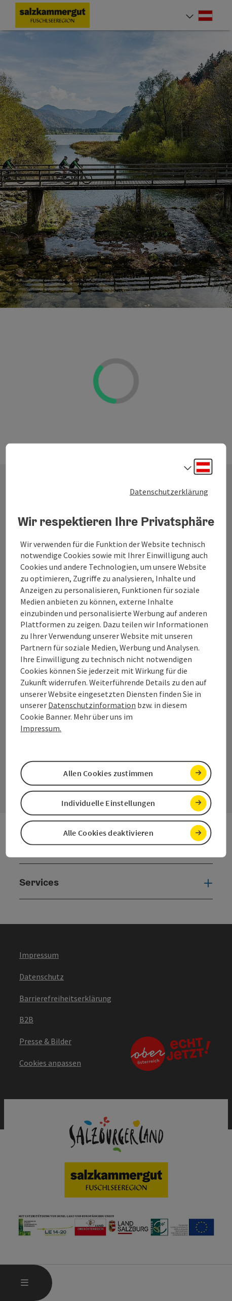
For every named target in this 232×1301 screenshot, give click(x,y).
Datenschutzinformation (92, 705)
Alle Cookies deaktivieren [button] (108, 833)
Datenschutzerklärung (169, 491)
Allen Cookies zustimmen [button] (108, 773)
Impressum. (40, 728)
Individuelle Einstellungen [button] (108, 803)
